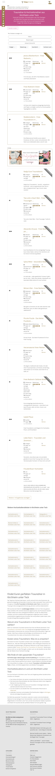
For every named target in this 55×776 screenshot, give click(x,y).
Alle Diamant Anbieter (36, 768)
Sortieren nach (48, 47)
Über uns (32, 755)
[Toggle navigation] (4, 2)
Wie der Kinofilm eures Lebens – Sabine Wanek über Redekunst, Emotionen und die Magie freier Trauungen (40, 735)
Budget (12, 47)
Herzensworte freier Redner (34, 347)
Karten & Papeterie (11, 768)
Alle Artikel (33, 761)
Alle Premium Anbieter (36, 766)
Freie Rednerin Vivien (32, 87)
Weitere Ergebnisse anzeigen (19, 498)
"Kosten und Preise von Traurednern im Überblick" (29, 647)
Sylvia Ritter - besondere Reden (35, 262)
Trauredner (9, 755)
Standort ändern (12, 28)
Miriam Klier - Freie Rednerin (34, 288)
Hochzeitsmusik (10, 759)
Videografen (9, 765)
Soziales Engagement (35, 757)
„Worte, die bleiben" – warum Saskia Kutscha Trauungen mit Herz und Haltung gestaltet (41, 742)
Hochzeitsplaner (10, 763)
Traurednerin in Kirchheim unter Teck (17, 629)
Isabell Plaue (28, 417)
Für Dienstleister (34, 759)
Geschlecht (35, 47)
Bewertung (23, 47)
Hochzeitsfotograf (10, 757)
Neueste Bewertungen (36, 764)
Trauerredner (9, 766)
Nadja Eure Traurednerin (33, 171)
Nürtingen (47, 692)
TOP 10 (32, 770)
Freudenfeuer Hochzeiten (33, 469)
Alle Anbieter (33, 762)
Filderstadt (13, 690)
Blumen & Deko (10, 761)
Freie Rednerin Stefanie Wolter (35, 379)
